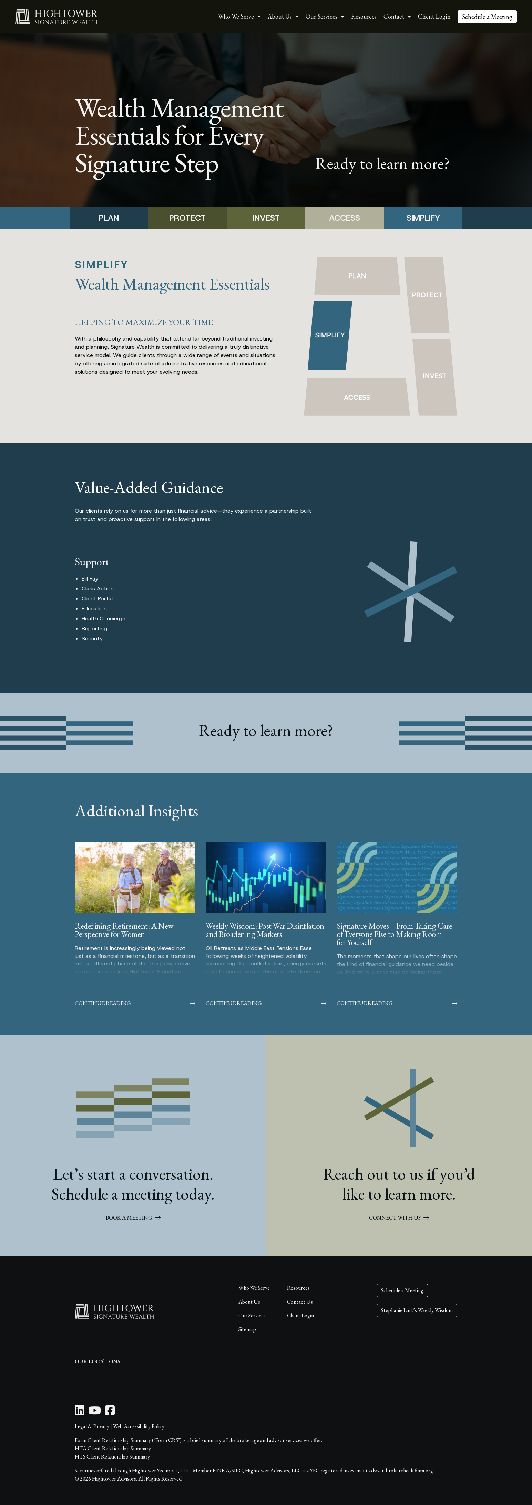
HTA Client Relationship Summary (113, 1448)
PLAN (109, 217)
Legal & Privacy (92, 1426)
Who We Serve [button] (236, 16)
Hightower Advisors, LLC (273, 1470)
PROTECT (187, 217)
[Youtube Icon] (95, 1412)
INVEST (266, 217)
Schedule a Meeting (487, 17)
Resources (364, 16)
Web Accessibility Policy (138, 1426)
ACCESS (344, 217)
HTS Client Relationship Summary (112, 1456)
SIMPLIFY (423, 217)
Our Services (252, 1315)
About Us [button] (280, 16)
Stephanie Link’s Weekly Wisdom (417, 1310)
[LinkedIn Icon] (79, 1412)
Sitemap (247, 1329)
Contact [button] (393, 16)
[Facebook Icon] (110, 1412)
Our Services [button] (321, 16)
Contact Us (300, 1301)
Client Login (434, 16)
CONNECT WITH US (399, 1217)
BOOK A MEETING (133, 1217)
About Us (249, 1301)
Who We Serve (254, 1288)
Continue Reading (135, 1003)
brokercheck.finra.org (409, 1470)
